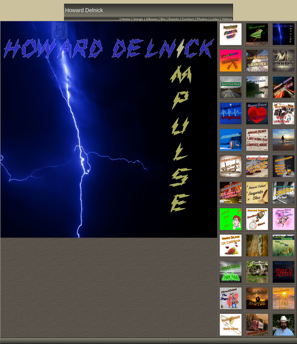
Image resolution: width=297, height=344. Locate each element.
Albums (152, 19)
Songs (138, 19)
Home (126, 19)
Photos (202, 19)
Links (214, 19)
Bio (163, 19)
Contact (188, 19)
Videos (227, 19)
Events (173, 19)
